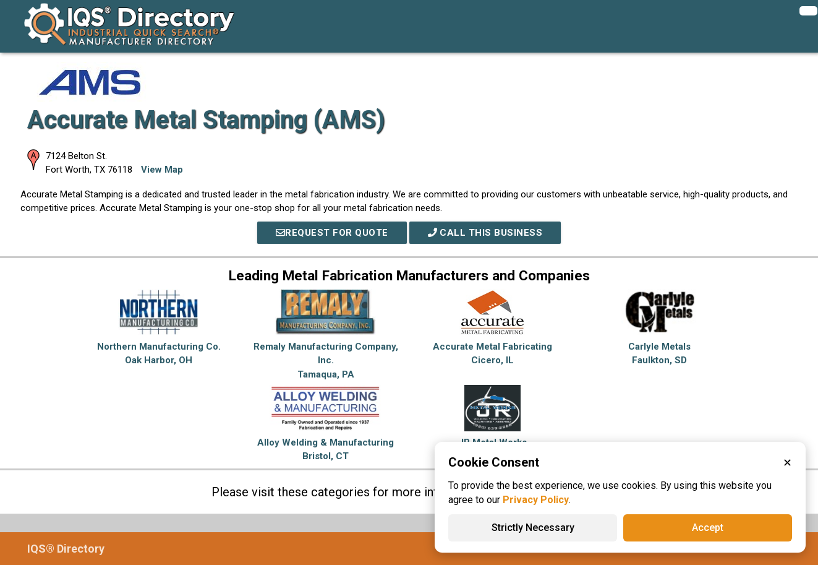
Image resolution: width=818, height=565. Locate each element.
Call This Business (485, 232)
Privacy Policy (536, 500)
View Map (162, 169)
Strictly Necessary (533, 527)
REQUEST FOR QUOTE (332, 232)
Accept (707, 527)
